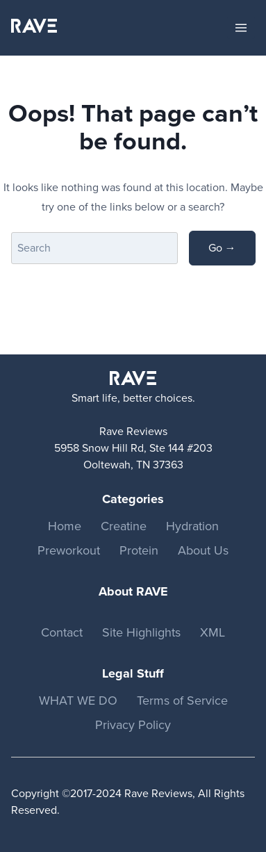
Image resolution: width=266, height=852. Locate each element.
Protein (138, 550)
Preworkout (69, 550)
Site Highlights (141, 632)
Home (64, 526)
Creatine (124, 526)
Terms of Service (182, 700)
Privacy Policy (133, 724)
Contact (62, 632)
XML (212, 632)
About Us (203, 550)
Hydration (192, 526)
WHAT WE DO (78, 700)
